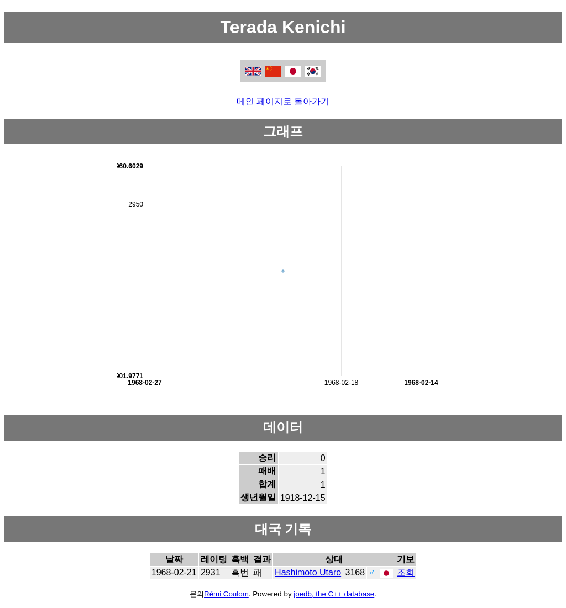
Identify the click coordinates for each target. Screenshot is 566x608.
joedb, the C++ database (334, 594)
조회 (406, 572)
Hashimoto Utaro (308, 572)
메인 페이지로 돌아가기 (283, 101)
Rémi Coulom (226, 594)
